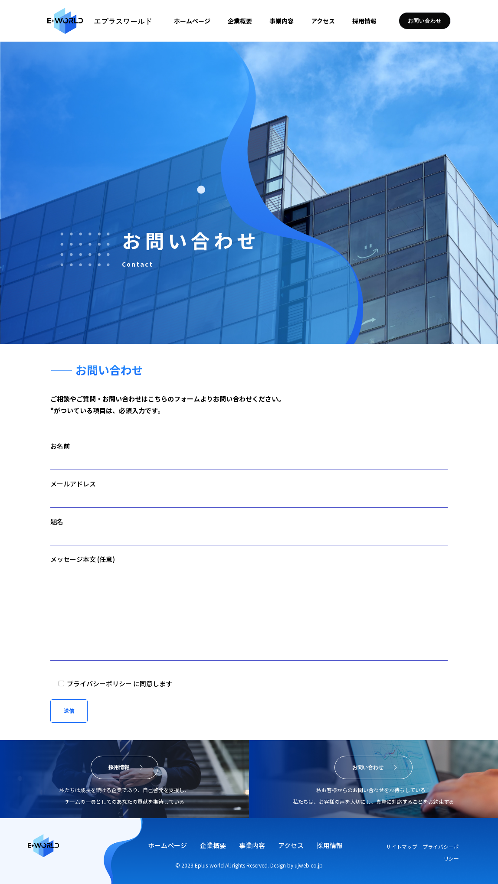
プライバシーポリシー (99, 683)
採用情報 (330, 845)
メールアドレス (249, 493)
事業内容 (252, 845)
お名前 (249, 455)
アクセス (291, 845)
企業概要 (213, 845)
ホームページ (167, 845)
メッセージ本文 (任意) (249, 608)
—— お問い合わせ (96, 370)
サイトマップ (403, 846)
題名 (249, 531)
